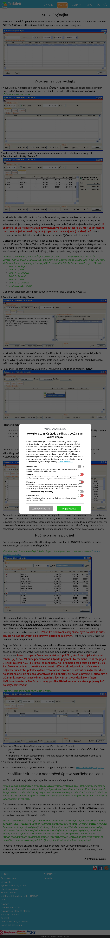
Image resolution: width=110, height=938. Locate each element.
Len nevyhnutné (41, 508)
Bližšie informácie (65, 461)
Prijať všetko (69, 508)
